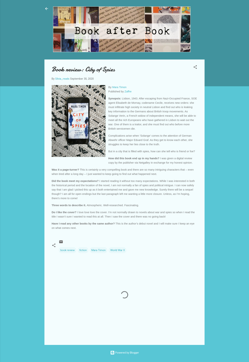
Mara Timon (119, 87)
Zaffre (128, 91)
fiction (83, 250)
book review (67, 250)
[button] (195, 67)
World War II (117, 250)
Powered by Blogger (124, 352)
